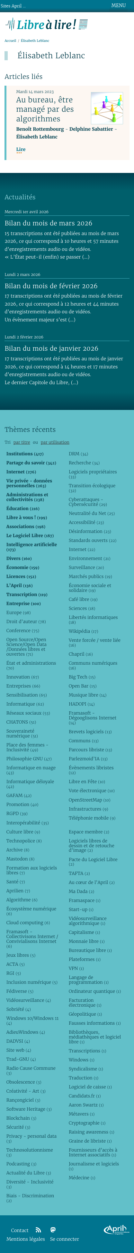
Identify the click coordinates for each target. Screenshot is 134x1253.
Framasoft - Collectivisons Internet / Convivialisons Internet (32, 939)
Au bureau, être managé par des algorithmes (45, 109)
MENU (119, 5)
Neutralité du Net (92, 513)
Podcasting (21, 1164)
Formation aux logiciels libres (31, 870)
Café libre (83, 599)
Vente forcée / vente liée (95, 642)
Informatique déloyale (30, 784)
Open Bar (83, 686)
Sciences (82, 608)
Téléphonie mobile (92, 818)
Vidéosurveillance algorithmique (88, 921)
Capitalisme (84, 932)
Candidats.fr (85, 1096)
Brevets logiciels (90, 732)
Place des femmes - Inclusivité (27, 747)
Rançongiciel (23, 1100)
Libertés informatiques (93, 619)
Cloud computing (28, 923)
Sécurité (18, 1127)
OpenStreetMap (90, 800)
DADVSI (18, 1041)
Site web (18, 1050)
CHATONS (21, 722)
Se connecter (64, 1239)
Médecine (82, 1178)
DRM (78, 454)
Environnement (90, 558)
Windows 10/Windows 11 (32, 1020)
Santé (15, 882)
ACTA (15, 964)
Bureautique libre (90, 950)
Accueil (10, 41)
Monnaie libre (87, 941)
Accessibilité (86, 522)
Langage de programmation (89, 979)
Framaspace (85, 900)
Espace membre (89, 832)
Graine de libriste (90, 1141)
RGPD (17, 813)
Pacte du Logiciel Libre (93, 862)
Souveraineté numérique (22, 733)
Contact (20, 1231)
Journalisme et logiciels (94, 1166)
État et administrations (31, 665)
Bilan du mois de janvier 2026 (51, 348)
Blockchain (21, 1118)
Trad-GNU (21, 1059)
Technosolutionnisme (29, 1152)
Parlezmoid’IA (88, 759)
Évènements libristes (91, 770)
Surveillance (86, 567)
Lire (20, 150)
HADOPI (82, 704)
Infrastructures (88, 809)
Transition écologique (92, 488)
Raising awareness (91, 1132)
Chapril (81, 654)
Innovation (22, 677)
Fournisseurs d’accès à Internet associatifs (93, 1152)
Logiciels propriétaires (93, 474)
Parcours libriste (90, 750)
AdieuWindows (25, 1032)
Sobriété (18, 1009)
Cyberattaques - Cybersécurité (88, 502)
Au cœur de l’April (92, 882)
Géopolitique (85, 1014)
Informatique (25, 704)
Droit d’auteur (26, 621)
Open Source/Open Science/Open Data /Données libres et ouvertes (26, 647)
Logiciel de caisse (90, 1087)
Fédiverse (19, 991)
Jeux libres (21, 955)
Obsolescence (23, 1082)
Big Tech (82, 677)
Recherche (84, 463)
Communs (84, 741)
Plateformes (85, 959)
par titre (21, 442)
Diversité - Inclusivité (30, 1184)
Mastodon (20, 859)
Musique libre (88, 695)
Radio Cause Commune (31, 1070)
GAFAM (18, 795)
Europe (18, 612)
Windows (81, 1060)
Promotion (22, 804)
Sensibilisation (26, 695)
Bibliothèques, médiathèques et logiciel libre (95, 1037)
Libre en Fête (87, 781)
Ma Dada (81, 891)
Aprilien (18, 891)
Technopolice (24, 841)
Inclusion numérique (32, 982)
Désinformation (90, 531)
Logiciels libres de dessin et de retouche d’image (91, 845)
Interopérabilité (27, 823)
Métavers (81, 1114)
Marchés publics (90, 576)
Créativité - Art (26, 1091)
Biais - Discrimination (30, 1198)
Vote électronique (92, 790)
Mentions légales (25, 1239)
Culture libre (23, 832)
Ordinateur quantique (95, 991)
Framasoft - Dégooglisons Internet (92, 718)
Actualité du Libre (28, 1173)
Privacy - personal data (31, 1138)
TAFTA (79, 873)
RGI (13, 973)
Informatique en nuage (31, 770)
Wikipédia (83, 631)
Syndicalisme (86, 1069)
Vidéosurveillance (28, 1000)
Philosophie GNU (29, 759)
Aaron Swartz (86, 1105)
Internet (82, 549)
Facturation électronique (85, 1002)
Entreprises (23, 686)
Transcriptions (87, 1051)
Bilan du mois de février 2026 (51, 286)
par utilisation (55, 442)
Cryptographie (87, 1123)
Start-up (81, 909)
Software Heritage (29, 1109)
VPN (76, 968)
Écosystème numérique (31, 911)
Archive (18, 850)
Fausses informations (95, 1023)
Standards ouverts (93, 540)
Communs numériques (93, 665)
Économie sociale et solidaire (90, 588)
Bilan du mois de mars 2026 (48, 223)
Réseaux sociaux (28, 713)
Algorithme (22, 900)
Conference (22, 630)
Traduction (83, 1078)
